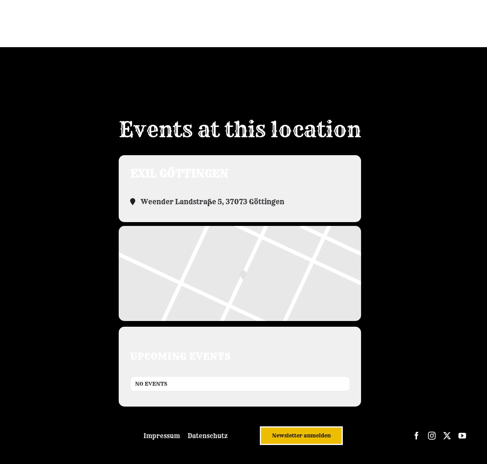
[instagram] (432, 436)
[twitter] (447, 436)
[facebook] (416, 436)
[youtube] (462, 436)
